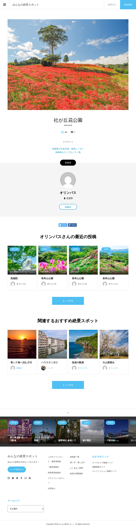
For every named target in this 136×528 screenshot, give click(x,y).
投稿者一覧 (74, 457)
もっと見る (68, 301)
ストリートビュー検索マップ (104, 471)
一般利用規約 (53, 467)
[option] (20, 431)
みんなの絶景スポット (25, 4)
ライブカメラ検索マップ (102, 463)
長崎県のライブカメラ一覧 (68, 152)
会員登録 (128, 4)
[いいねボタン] (72, 132)
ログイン (112, 4)
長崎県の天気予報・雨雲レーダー (68, 149)
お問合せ (51, 488)
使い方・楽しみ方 (77, 462)
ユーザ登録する (16, 469)
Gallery (68, 207)
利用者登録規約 (54, 473)
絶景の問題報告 (76, 473)
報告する (69, 142)
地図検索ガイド (98, 467)
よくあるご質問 (76, 468)
